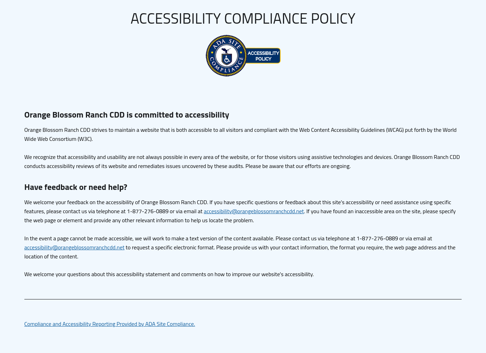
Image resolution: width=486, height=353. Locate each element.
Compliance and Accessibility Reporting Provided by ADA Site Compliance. (109, 324)
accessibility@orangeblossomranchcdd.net (254, 211)
